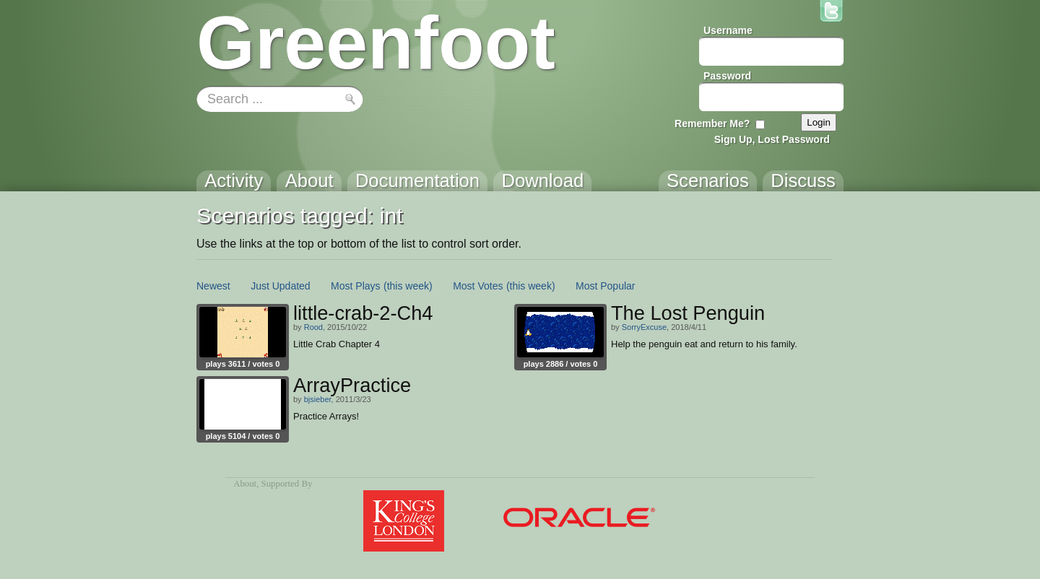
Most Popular (605, 286)
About (244, 484)
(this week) (408, 286)
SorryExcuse (644, 327)
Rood (313, 327)
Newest (213, 286)
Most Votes (478, 286)
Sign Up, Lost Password (772, 139)
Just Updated (281, 286)
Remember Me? (712, 123)
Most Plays (355, 286)
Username (728, 30)
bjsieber (318, 399)
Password (727, 76)
